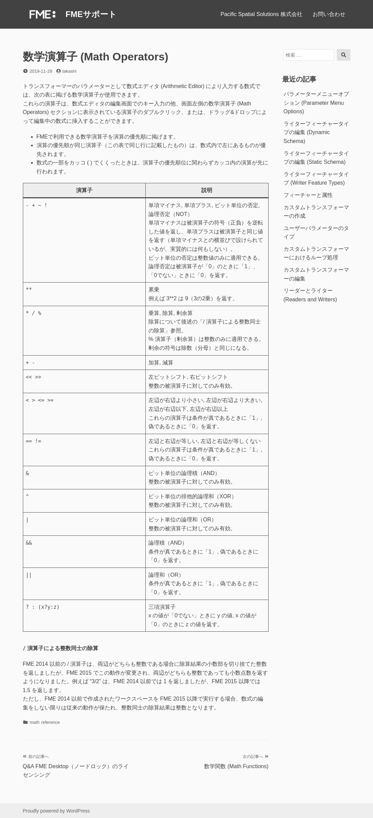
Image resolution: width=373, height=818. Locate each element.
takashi (69, 71)
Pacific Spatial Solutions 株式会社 (261, 14)
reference (50, 722)
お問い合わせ (329, 14)
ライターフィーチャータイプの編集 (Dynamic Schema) (316, 132)
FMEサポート (91, 14)
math (35, 722)
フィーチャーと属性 (308, 195)
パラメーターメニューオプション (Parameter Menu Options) (316, 102)
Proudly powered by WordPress (56, 811)
